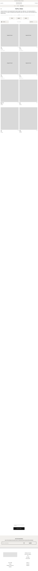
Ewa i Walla (10, 562)
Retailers (10, 566)
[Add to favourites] (18, 47)
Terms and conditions (28, 554)
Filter (3, 21)
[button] (33, 22)
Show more (19, 528)
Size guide (27, 557)
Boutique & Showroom (10, 565)
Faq (27, 555)
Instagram (27, 565)
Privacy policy (28, 558)
